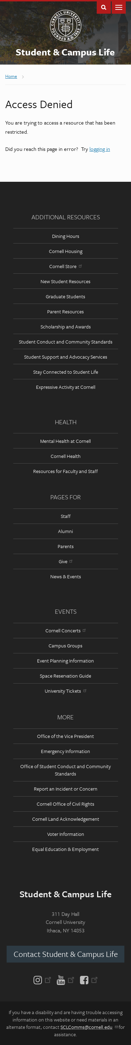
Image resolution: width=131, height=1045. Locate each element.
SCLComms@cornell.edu (88, 1027)
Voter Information (65, 834)
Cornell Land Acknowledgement (65, 819)
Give (65, 561)
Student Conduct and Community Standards (65, 341)
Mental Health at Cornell (65, 441)
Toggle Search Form (104, 7)
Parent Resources (65, 311)
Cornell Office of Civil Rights (65, 803)
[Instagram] (44, 979)
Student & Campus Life (65, 52)
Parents (66, 546)
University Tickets (65, 690)
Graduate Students (65, 296)
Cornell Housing (65, 251)
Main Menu (119, 7)
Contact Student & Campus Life (66, 954)
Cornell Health (66, 456)
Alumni (65, 531)
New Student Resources (65, 281)
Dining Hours (65, 236)
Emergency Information (65, 751)
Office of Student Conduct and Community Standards (65, 770)
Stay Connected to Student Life (65, 371)
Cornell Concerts (65, 630)
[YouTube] (65, 979)
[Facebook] (87, 979)
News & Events (65, 576)
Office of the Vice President (65, 736)
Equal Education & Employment (65, 849)
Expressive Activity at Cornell (65, 387)
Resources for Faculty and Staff (65, 471)
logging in (99, 149)
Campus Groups (65, 645)
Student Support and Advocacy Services (65, 356)
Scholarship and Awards (66, 326)
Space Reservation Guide (65, 675)
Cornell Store (65, 266)
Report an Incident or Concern (65, 788)
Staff (66, 516)
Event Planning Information (65, 660)
